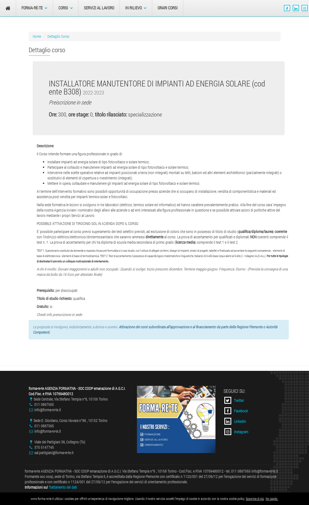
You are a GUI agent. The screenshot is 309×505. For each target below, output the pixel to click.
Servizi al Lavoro (99, 7)
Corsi (65, 7)
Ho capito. (272, 498)
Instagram (236, 431)
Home (37, 36)
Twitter (234, 400)
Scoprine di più (255, 498)
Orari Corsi (168, 7)
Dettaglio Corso (58, 36)
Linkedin (235, 421)
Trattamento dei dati (63, 487)
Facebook (236, 410)
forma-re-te (34, 7)
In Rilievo (136, 7)
